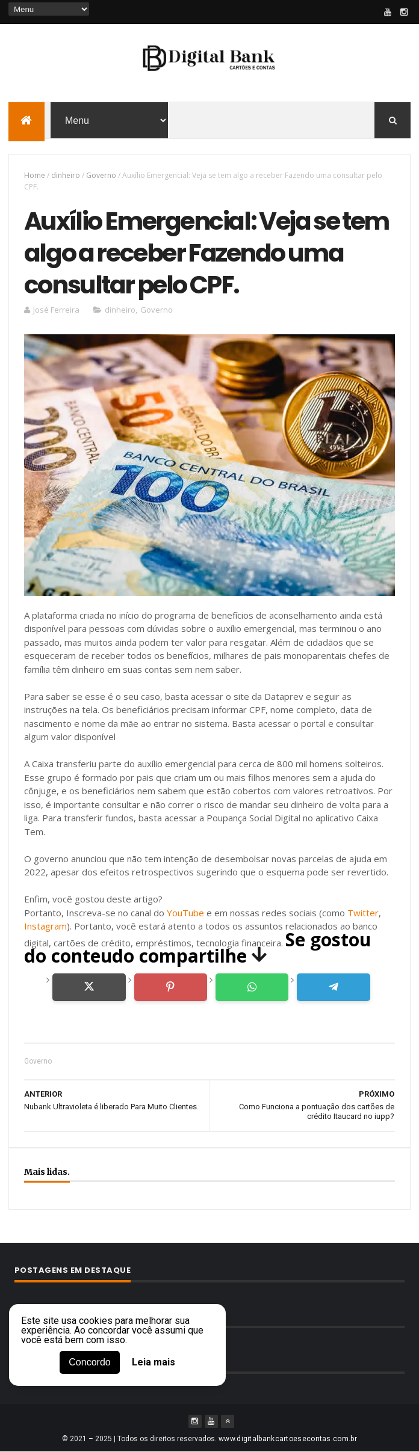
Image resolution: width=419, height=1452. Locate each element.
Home (34, 175)
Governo (101, 175)
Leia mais (153, 1362)
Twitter (363, 913)
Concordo (89, 1362)
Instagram (45, 926)
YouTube (185, 913)
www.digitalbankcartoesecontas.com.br (288, 1439)
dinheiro (65, 175)
